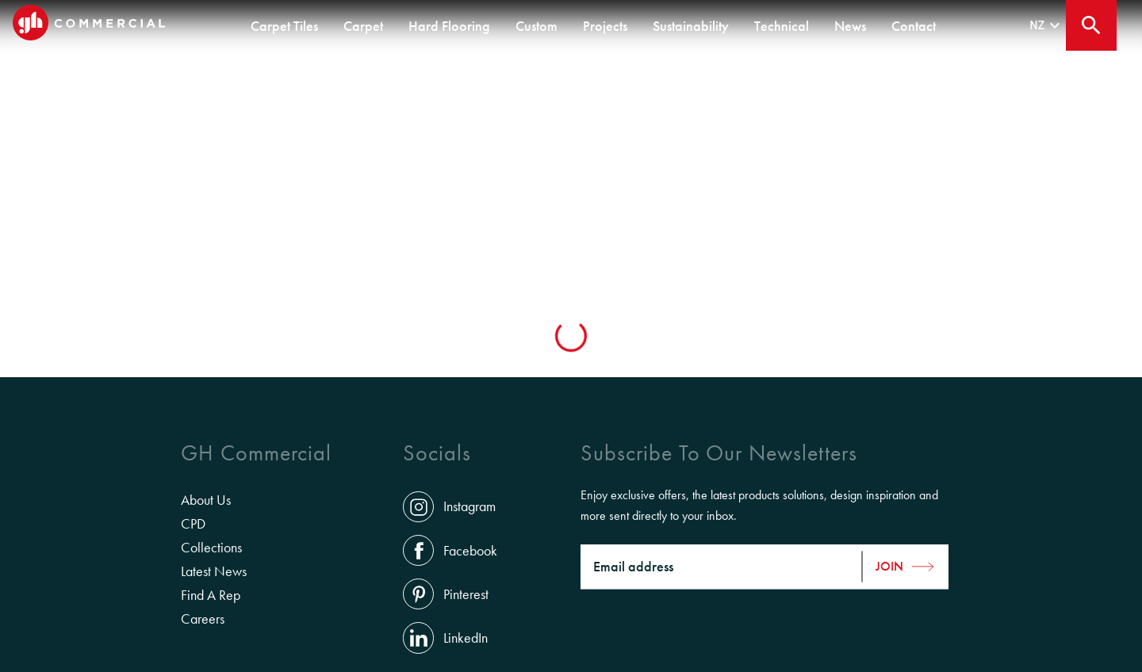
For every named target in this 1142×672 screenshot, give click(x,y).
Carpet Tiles (284, 26)
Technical (781, 26)
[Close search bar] (1091, 25)
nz (1046, 25)
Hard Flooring (449, 26)
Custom (536, 26)
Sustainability (691, 26)
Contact (913, 26)
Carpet (363, 26)
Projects (605, 26)
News (850, 26)
